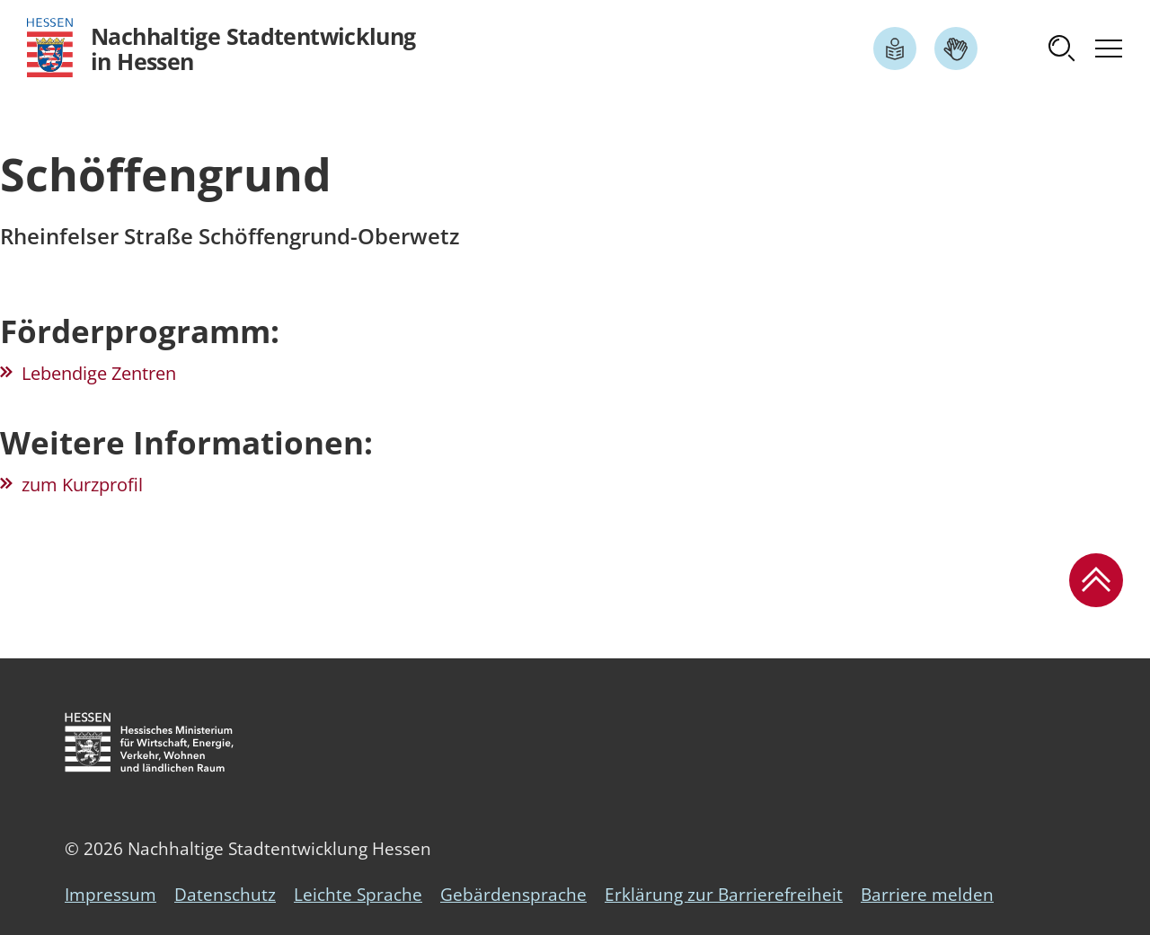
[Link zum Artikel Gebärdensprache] (956, 48)
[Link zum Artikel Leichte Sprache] (894, 48)
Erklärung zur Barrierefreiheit (724, 894)
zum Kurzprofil (82, 484)
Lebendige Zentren (99, 373)
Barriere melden (927, 894)
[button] (1062, 48)
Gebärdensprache (513, 894)
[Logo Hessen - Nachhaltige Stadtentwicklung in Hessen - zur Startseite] (221, 48)
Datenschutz (225, 894)
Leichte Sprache (358, 894)
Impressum (110, 894)
